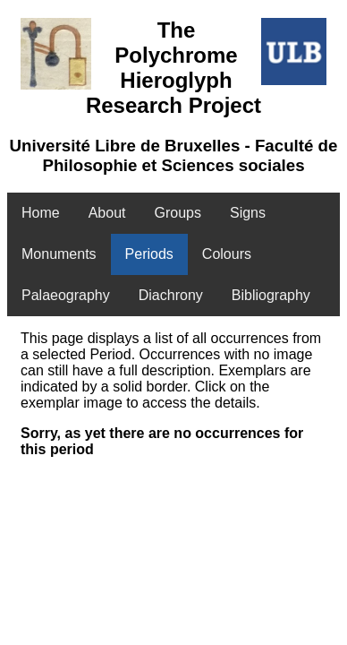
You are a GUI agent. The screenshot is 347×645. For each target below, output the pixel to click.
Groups (178, 212)
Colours (226, 254)
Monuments (59, 254)
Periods (149, 254)
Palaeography (65, 295)
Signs (248, 212)
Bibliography (271, 295)
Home (40, 212)
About (107, 212)
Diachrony (171, 295)
